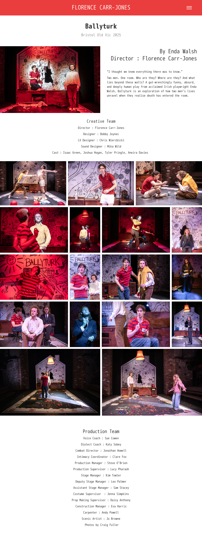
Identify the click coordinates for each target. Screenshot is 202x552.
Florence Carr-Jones (101, 7)
